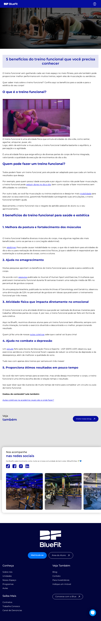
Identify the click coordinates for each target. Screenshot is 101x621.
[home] (10, 3)
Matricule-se (37, 555)
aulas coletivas (37, 334)
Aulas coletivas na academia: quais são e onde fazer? (28, 400)
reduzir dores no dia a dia (38, 184)
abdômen (11, 247)
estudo (10, 349)
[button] (94, 3)
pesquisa (22, 277)
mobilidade (85, 193)
